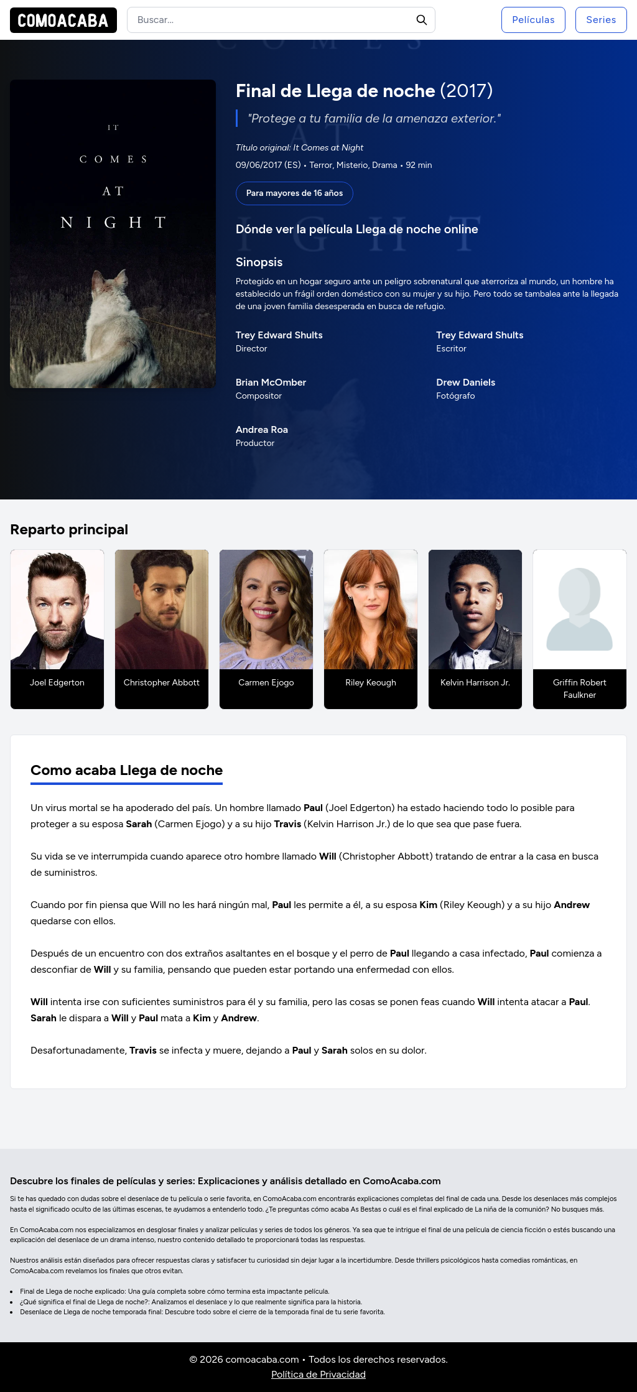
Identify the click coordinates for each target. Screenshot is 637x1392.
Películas (533, 20)
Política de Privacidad (318, 1374)
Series (601, 20)
